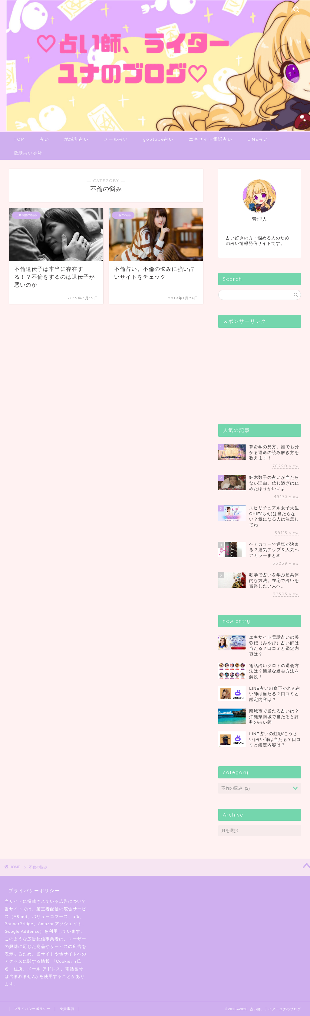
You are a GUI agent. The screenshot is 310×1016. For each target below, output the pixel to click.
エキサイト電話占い (210, 139)
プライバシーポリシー (32, 1009)
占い (44, 139)
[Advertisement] (263, 370)
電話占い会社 (28, 153)
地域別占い (76, 139)
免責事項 (67, 1009)
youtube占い (158, 139)
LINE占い (258, 139)
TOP (19, 139)
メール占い (116, 139)
